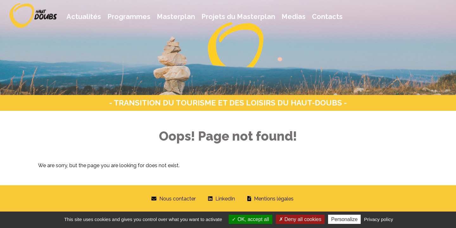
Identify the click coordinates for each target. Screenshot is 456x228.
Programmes (128, 17)
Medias (294, 17)
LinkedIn (225, 199)
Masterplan (176, 17)
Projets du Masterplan (238, 17)
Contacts (327, 17)
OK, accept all (250, 219)
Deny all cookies (300, 219)
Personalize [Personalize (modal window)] (344, 219)
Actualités (83, 17)
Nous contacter (177, 199)
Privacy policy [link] (378, 219)
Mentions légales (274, 199)
